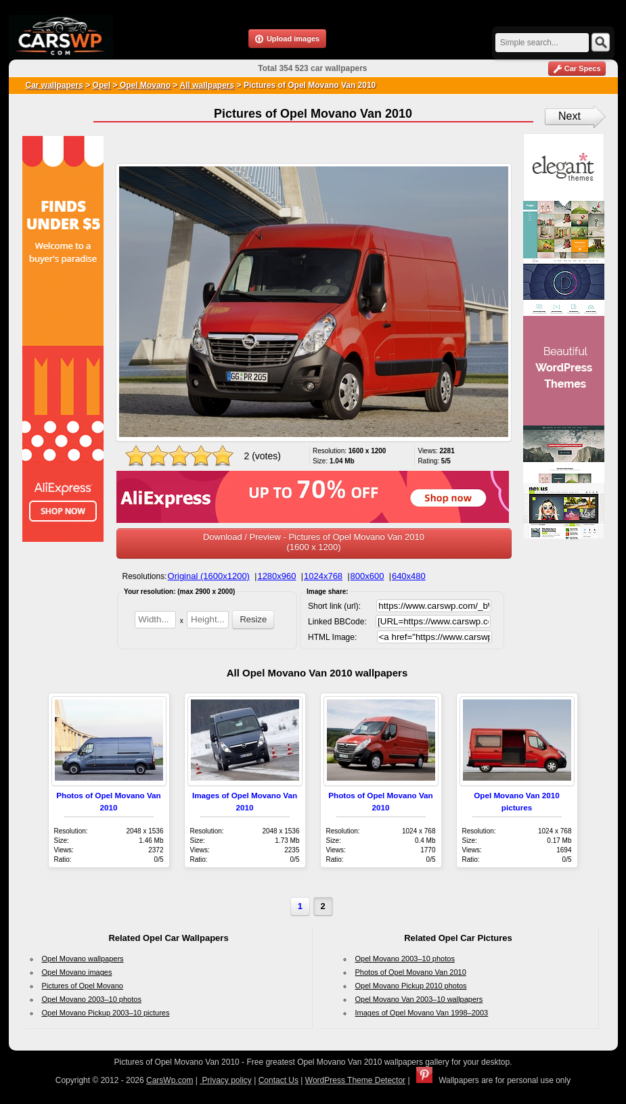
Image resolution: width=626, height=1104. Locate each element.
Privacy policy (226, 1080)
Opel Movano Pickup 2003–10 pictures (106, 1013)
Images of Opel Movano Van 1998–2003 (422, 1013)
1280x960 (276, 576)
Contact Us (278, 1080)
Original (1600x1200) (209, 576)
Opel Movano (144, 85)
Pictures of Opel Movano (82, 986)
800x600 (367, 576)
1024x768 (323, 576)
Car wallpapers (54, 85)
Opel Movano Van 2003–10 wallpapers (419, 999)
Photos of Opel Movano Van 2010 (410, 972)
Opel (102, 85)
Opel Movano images (77, 972)
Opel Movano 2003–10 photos (91, 999)
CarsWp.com (169, 1080)
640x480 (409, 576)
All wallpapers (207, 85)
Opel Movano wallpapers (83, 958)
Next (569, 116)
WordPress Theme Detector (355, 1080)
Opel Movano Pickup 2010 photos (411, 986)
